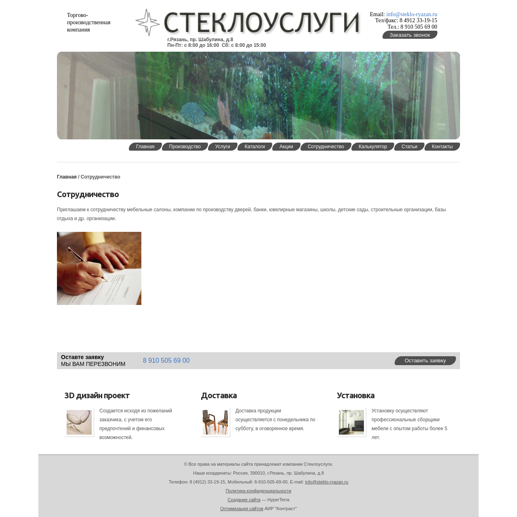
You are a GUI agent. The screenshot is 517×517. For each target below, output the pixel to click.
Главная (67, 177)
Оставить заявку (425, 360)
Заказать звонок (410, 35)
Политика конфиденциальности (258, 490)
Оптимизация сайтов (241, 508)
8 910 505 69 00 (166, 360)
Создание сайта (244, 499)
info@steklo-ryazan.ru (412, 14)
